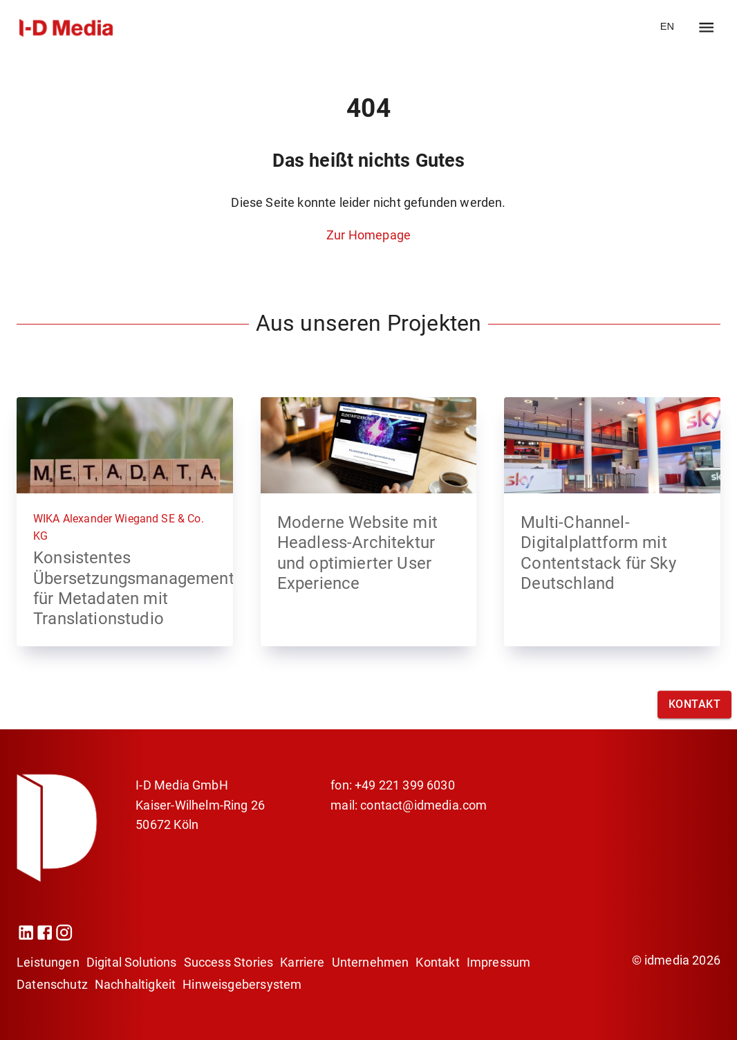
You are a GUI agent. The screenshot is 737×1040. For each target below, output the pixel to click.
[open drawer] (706, 27)
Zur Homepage (368, 235)
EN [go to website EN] (667, 26)
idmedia (666, 960)
